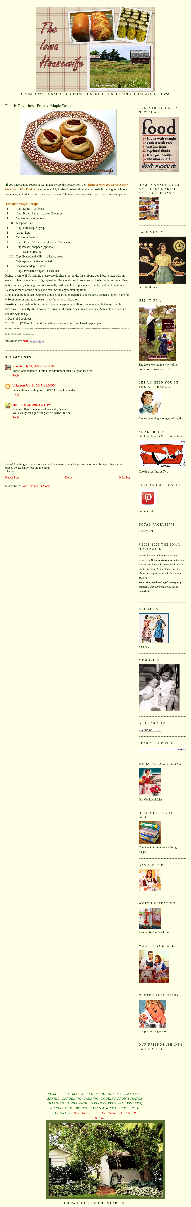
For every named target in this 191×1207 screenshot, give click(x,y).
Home (69, 477)
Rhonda (17, 366)
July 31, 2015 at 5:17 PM (36, 404)
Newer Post (12, 477)
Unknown (18, 385)
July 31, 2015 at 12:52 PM (39, 366)
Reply (16, 375)
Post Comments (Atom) (36, 486)
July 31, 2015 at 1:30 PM (41, 385)
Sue (14, 404)
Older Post (124, 477)
